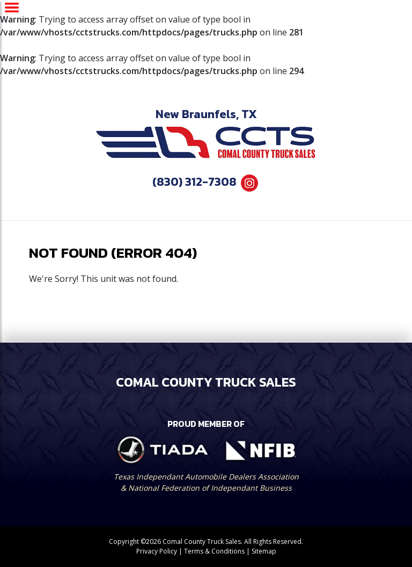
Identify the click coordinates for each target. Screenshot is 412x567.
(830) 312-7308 (194, 182)
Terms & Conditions (214, 551)
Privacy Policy (156, 551)
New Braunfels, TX (206, 114)
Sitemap (264, 551)
